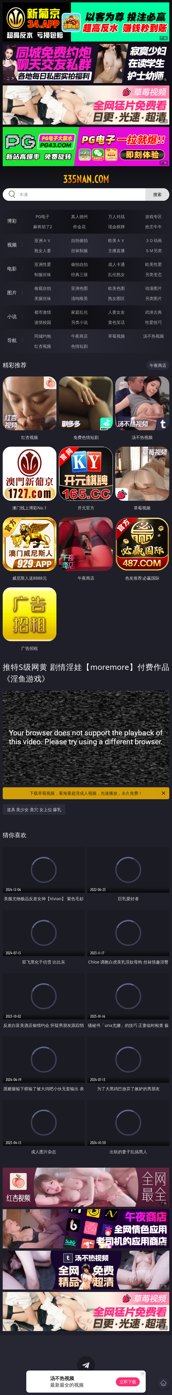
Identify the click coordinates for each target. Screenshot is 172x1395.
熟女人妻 (42, 250)
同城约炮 (42, 336)
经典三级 (79, 274)
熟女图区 (116, 298)
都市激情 (42, 312)
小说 (12, 316)
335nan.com (86, 179)
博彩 (12, 221)
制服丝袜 (42, 274)
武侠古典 (153, 312)
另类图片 (153, 298)
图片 (12, 292)
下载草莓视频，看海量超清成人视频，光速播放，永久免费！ (98, 793)
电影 (12, 268)
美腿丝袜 (42, 298)
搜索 (157, 194)
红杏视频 (42, 346)
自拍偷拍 (79, 240)
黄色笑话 (116, 322)
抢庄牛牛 (153, 226)
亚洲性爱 (42, 264)
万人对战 (116, 216)
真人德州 (79, 216)
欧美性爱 (153, 264)
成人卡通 (116, 264)
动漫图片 (153, 288)
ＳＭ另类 (153, 250)
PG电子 (43, 216)
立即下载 (127, 1382)
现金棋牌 (116, 226)
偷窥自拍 (42, 288)
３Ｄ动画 (153, 240)
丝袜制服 (79, 250)
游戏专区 (153, 216)
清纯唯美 (79, 298)
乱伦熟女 (116, 274)
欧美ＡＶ (116, 240)
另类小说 (79, 322)
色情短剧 (79, 346)
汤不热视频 (153, 336)
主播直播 (116, 250)
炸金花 (79, 226)
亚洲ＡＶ (42, 240)
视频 (12, 244)
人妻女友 (116, 312)
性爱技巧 (153, 322)
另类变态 (153, 274)
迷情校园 (42, 322)
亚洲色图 (79, 288)
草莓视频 (116, 336)
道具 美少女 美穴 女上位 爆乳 (34, 809)
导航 (12, 340)
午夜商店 (79, 336)
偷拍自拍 (79, 264)
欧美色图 (116, 288)
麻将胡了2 (42, 226)
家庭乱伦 (79, 312)
